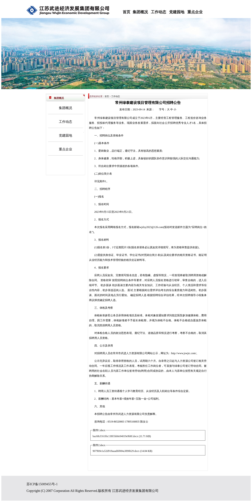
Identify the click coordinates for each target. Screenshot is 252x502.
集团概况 (140, 12)
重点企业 (195, 12)
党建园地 (176, 12)
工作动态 (158, 12)
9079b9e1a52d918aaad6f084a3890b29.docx (116, 451)
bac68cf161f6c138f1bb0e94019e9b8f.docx (115, 436)
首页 (126, 12)
